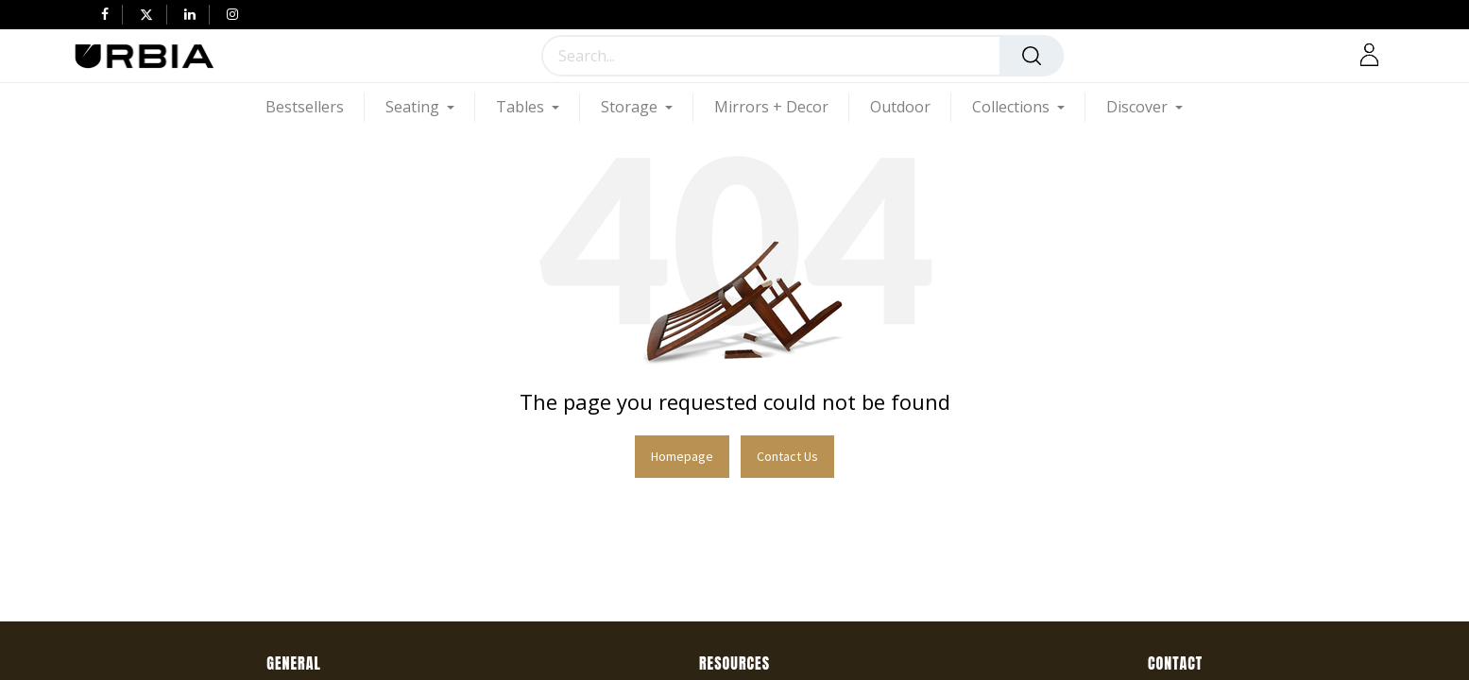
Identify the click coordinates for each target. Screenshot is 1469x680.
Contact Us (787, 456)
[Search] (1031, 56)
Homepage (682, 456)
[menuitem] (315, 107)
